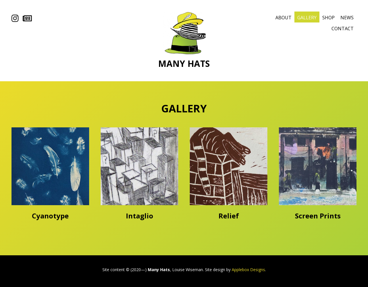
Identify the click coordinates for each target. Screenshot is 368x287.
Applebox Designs (248, 269)
